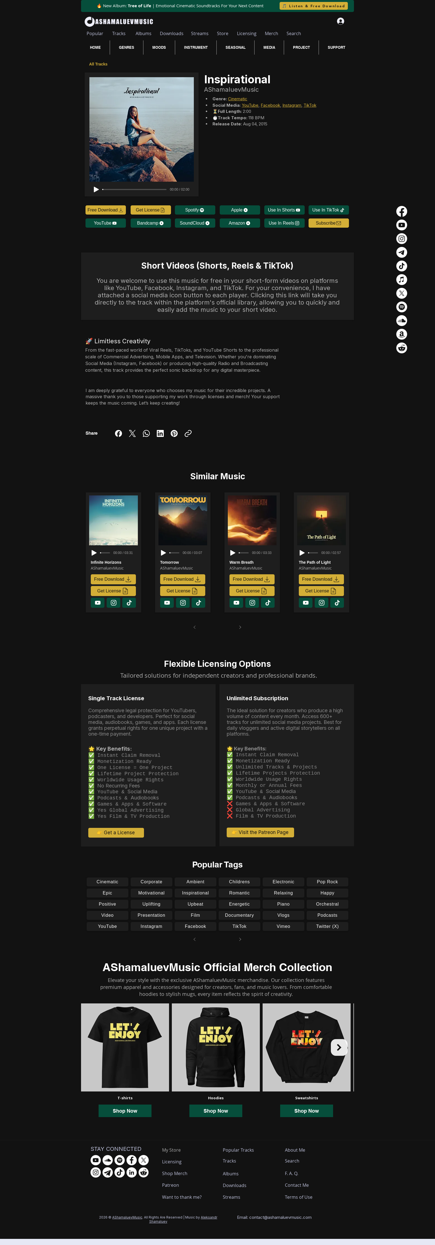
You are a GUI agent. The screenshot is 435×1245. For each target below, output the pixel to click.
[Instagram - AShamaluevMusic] (96, 1178)
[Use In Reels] (284, 223)
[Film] (195, 921)
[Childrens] (239, 888)
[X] (401, 293)
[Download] (97, 603)
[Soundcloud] (401, 320)
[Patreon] (182, 1191)
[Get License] (151, 210)
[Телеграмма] (401, 252)
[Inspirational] (195, 899)
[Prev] (194, 627)
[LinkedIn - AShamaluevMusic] (131, 1178)
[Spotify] (195, 210)
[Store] (223, 33)
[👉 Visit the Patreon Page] (260, 838)
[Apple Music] (401, 279)
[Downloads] (171, 33)
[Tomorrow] (183, 562)
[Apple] (240, 210)
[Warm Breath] (253, 562)
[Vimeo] (283, 932)
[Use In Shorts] (284, 210)
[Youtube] (401, 225)
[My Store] (175, 1156)
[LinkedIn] (160, 433)
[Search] (293, 33)
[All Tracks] (99, 64)
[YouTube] (105, 223)
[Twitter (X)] (327, 932)
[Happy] (327, 899)
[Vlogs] (283, 921)
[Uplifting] (151, 910)
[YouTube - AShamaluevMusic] (96, 1166)
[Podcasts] (327, 921)
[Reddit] (401, 347)
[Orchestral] (327, 910)
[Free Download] (105, 210)
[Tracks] (118, 33)
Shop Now (125, 1117)
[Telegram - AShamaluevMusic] (107, 1178)
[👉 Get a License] (116, 838)
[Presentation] (151, 921)
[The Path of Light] (322, 562)
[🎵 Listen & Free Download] (314, 6)
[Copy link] (188, 433)
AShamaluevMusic (127, 1223)
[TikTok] (239, 932)
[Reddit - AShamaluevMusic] (143, 1178)
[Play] (96, 189)
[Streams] (200, 33)
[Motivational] (151, 899)
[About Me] (296, 1156)
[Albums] (143, 33)
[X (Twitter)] (132, 433)
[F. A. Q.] (297, 1179)
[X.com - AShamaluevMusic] (143, 1166)
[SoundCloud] (195, 223)
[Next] (240, 627)
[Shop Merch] (182, 1179)
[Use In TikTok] (329, 210)
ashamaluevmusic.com (290, 1223)
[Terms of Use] (305, 1203)
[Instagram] (151, 932)
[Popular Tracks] (243, 1156)
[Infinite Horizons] (114, 562)
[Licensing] (247, 33)
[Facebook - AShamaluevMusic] (131, 1166)
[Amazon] (240, 223)
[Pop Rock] (327, 888)
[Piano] (283, 910)
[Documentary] (239, 921)
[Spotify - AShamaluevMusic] (119, 1166)
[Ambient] (195, 888)
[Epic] (107, 899)
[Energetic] (239, 910)
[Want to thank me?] (182, 1203)
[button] (329, 223)
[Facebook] (118, 433)
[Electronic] (283, 888)
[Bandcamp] (151, 223)
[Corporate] (151, 888)
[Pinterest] (174, 433)
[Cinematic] (107, 888)
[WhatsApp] (146, 433)
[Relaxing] (283, 899)
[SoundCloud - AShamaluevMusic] (107, 1166)
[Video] (107, 921)
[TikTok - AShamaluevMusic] (119, 1178)
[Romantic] (239, 899)
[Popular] (94, 33)
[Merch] (271, 33)
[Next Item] (339, 1053)
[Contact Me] (299, 1191)
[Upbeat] (195, 910)
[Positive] (107, 910)
